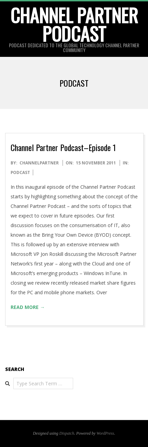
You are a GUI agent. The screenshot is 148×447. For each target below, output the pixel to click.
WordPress (105, 433)
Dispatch (66, 433)
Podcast (20, 172)
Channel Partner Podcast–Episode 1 (63, 147)
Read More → (28, 307)
